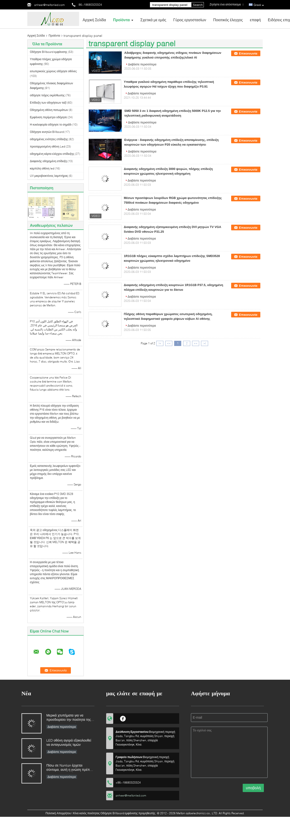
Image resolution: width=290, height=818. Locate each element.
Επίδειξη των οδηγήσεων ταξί (48, 102)
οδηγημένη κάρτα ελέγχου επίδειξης (52, 154)
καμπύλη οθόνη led (42, 168)
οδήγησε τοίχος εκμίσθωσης (47, 95)
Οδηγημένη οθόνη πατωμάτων (49, 110)
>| (204, 343)
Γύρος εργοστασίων (189, 19)
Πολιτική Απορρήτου (58, 813)
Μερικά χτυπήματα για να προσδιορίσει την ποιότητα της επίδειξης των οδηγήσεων (68, 717)
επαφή (255, 19)
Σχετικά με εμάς (153, 19)
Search (198, 5)
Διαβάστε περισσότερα (142, 64)
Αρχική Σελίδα (94, 19)
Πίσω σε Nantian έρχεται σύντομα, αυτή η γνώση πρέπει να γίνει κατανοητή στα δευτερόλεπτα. (69, 767)
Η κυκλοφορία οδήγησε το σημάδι (51, 124)
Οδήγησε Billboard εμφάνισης (48, 52)
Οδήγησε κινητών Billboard (47, 132)
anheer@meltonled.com (49, 5)
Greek (259, 5)
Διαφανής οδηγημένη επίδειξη (48, 161)
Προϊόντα (121, 19)
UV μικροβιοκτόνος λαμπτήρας (49, 175)
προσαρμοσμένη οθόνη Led (47, 146)
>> (195, 343)
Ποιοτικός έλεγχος (228, 19)
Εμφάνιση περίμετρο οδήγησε (48, 117)
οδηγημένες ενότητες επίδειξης (49, 139)
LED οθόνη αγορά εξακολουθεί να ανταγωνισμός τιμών (68, 742)
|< (160, 343)
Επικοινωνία (248, 53)
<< (169, 343)
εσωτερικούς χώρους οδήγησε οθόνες (53, 71)
